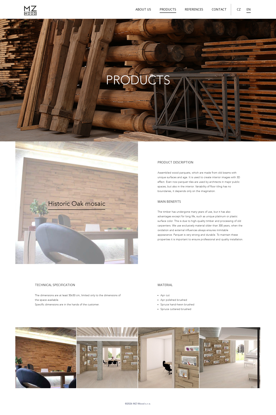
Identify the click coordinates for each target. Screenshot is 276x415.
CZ (239, 9)
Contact (219, 9)
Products (168, 9)
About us (143, 9)
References (194, 9)
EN (248, 9)
